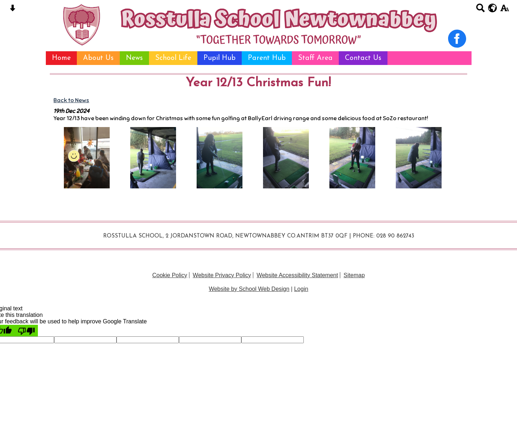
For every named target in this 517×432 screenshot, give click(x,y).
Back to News (71, 100)
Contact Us (363, 58)
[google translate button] (492, 8)
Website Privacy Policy (222, 275)
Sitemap (354, 275)
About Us (98, 58)
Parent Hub (267, 58)
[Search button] (480, 10)
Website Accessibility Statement (297, 275)
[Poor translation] (26, 330)
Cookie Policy (169, 275)
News (134, 58)
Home (61, 58)
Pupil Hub (219, 58)
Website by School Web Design (249, 289)
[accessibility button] (504, 10)
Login (301, 289)
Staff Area (315, 58)
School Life (173, 58)
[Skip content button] (12, 10)
